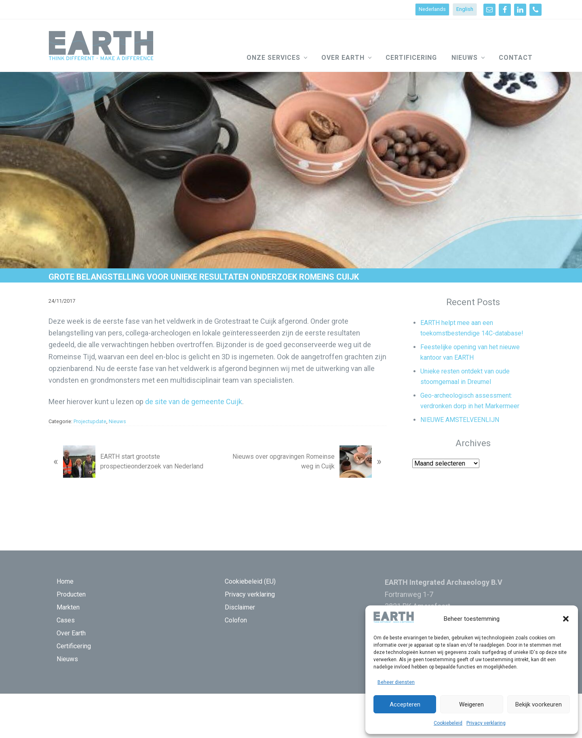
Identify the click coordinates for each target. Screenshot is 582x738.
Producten (71, 594)
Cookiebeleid (448, 723)
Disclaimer (240, 607)
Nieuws (117, 421)
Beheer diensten (396, 682)
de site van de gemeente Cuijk (193, 401)
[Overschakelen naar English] (465, 9)
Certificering (74, 646)
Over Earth (71, 633)
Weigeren (471, 704)
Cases (66, 620)
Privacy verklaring (486, 723)
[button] (566, 619)
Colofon (236, 620)
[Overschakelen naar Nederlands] (432, 9)
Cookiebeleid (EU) (250, 581)
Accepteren (405, 704)
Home (65, 581)
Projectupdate (90, 421)
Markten (68, 607)
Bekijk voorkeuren (538, 704)
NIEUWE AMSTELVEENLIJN (459, 420)
